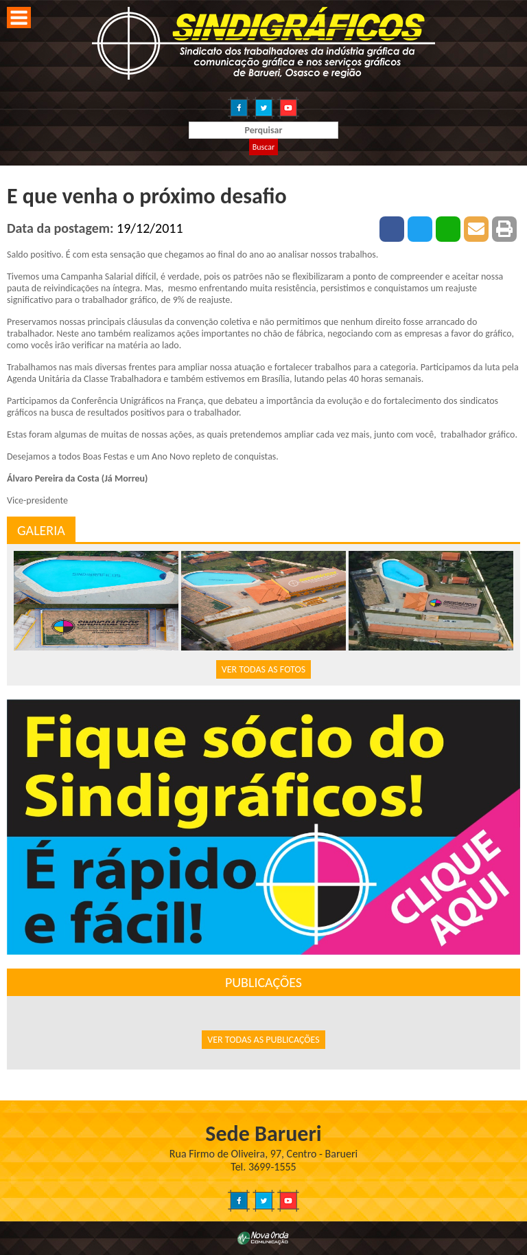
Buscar (263, 147)
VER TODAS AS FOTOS (263, 669)
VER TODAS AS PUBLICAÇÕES (263, 1039)
